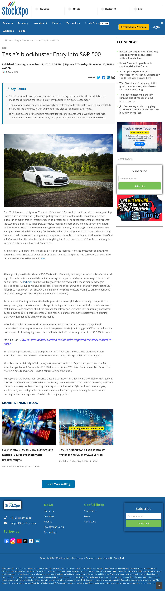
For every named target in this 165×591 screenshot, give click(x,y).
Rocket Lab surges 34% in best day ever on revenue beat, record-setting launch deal (138, 55)
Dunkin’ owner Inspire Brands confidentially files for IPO (135, 65)
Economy (23, 23)
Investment (40, 23)
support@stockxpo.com (23, 523)
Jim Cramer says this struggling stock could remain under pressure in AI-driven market (139, 109)
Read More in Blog (58, 484)
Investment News (54, 526)
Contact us (90, 521)
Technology (73, 23)
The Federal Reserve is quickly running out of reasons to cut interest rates (136, 98)
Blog (4, 48)
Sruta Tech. (119, 558)
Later (42, 258)
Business (8, 23)
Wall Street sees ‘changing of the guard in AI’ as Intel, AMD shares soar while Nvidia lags (138, 86)
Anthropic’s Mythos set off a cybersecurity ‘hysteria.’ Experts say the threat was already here (139, 74)
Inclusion (27, 281)
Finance (56, 23)
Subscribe (8, 30)
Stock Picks (92, 23)
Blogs (22, 30)
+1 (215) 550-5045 (20, 517)
